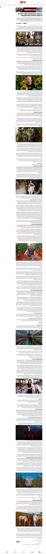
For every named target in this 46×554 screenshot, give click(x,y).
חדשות (41, 6)
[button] (29, 544)
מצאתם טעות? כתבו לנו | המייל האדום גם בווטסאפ (37, 540)
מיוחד (39, 6)
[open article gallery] (29, 82)
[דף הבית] (23, 3)
